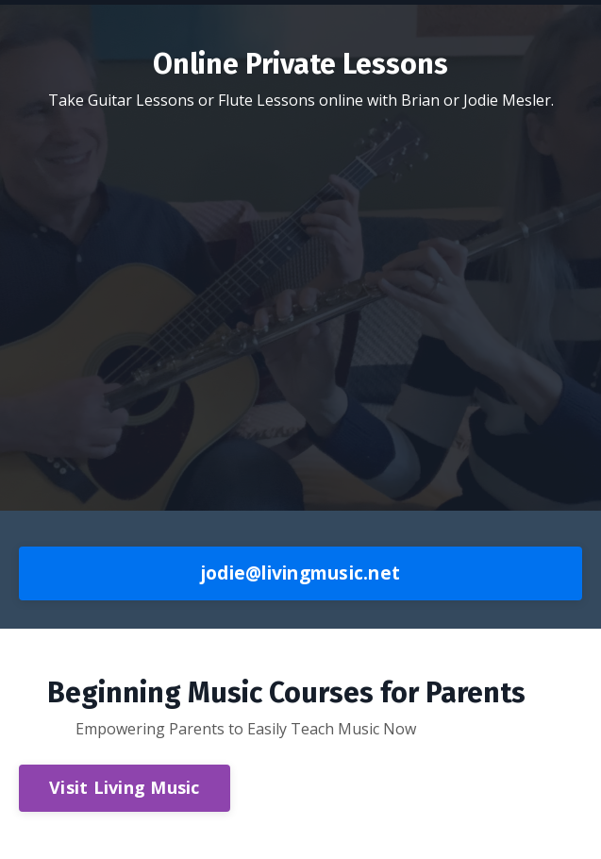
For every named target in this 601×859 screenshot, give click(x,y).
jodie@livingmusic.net (300, 572)
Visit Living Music (124, 787)
